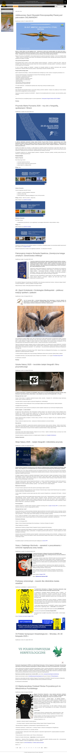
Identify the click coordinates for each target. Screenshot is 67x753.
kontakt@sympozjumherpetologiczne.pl (35, 676)
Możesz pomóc (34, 6)
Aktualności (16, 6)
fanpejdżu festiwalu (26, 246)
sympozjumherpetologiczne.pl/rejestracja (51, 674)
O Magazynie (10, 6)
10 (39, 747)
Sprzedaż (29, 6)
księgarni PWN (42, 574)
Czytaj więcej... (48, 2)
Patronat (20, 6)
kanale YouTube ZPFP (53, 505)
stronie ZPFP (45, 540)
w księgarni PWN (25, 616)
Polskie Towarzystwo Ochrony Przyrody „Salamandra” (34, 752)
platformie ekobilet (27, 199)
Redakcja (24, 6)
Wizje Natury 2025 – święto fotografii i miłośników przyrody (39, 442)
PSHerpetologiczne (54, 676)
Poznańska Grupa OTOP (58, 355)
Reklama (40, 6)
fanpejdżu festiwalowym (51, 435)
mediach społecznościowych (38, 742)
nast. (42, 747)
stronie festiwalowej (28, 742)
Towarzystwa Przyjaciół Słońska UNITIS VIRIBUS (51, 98)
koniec (45, 747)
